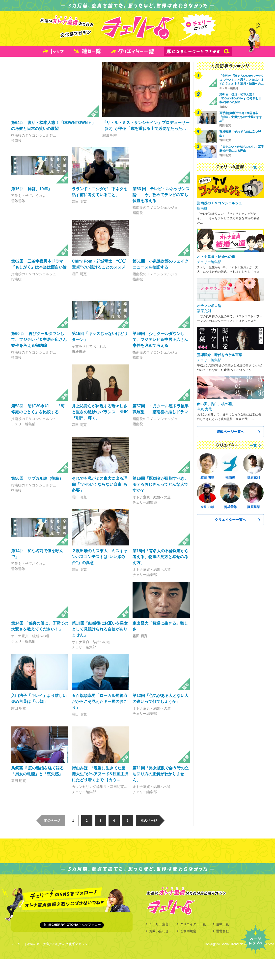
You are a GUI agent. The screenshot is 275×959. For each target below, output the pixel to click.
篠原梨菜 (253, 507)
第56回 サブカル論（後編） (37, 478)
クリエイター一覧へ (230, 520)
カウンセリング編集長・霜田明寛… (99, 787)
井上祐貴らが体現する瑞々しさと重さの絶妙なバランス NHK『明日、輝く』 (100, 412)
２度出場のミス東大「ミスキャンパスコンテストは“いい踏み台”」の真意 (99, 557)
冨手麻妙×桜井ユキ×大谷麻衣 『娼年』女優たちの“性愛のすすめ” (240, 116)
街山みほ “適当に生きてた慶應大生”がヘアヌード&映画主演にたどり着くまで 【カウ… (100, 774)
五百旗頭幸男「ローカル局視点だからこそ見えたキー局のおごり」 (99, 701)
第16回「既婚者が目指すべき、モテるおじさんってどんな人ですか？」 (161, 484)
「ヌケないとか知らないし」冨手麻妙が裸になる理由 (241, 148)
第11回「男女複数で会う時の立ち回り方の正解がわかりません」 (161, 774)
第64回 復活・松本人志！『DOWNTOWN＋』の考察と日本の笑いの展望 (240, 98)
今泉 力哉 (204, 409)
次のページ (149, 820)
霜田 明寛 (109, 135)
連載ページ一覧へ (230, 432)
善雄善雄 (18, 201)
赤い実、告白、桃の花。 (216, 404)
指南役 (16, 141)
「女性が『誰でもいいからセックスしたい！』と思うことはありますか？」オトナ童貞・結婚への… (241, 79)
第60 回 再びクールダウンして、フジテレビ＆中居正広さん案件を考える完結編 (39, 339)
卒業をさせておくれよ (28, 196)
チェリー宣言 (158, 924)
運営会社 (222, 931)
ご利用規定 (188, 931)
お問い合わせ (158, 931)
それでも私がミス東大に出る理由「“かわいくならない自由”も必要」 (99, 484)
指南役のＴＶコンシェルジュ (33, 135)
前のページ (52, 820)
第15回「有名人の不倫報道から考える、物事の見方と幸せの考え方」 (161, 557)
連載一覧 (222, 924)
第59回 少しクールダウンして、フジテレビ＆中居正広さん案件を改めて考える (160, 339)
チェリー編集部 (23, 424)
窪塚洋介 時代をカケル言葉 (219, 355)
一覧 (253, 167)
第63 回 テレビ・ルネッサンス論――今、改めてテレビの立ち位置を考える (161, 195)
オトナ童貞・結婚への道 (152, 497)
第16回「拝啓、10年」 (31, 189)
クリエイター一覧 (193, 924)
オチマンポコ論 (209, 306)
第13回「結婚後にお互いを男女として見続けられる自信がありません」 (100, 629)
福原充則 (204, 311)
